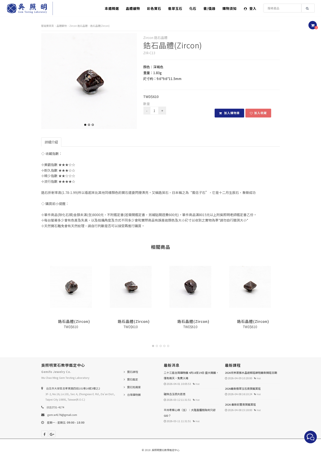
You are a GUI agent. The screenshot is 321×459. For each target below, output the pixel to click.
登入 (250, 8)
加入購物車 (229, 113)
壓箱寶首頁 (47, 25)
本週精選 (112, 8)
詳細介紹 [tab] (51, 141)
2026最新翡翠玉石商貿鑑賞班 (243, 389)
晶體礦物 (133, 8)
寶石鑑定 (132, 379)
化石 (192, 8)
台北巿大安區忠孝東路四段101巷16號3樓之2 (73, 388)
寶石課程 (132, 372)
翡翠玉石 (175, 8)
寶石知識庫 (134, 387)
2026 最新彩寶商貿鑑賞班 (240, 404)
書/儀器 (209, 8)
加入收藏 (258, 113)
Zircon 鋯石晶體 (78, 25)
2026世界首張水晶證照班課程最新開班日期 (251, 373)
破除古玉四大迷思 (175, 394)
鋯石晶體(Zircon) (100, 25)
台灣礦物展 (134, 395)
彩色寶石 (154, 8)
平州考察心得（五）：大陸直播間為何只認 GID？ (189, 413)
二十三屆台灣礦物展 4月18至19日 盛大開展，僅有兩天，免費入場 (191, 375)
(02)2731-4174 (55, 407)
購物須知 (229, 8)
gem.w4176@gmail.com (62, 415)
